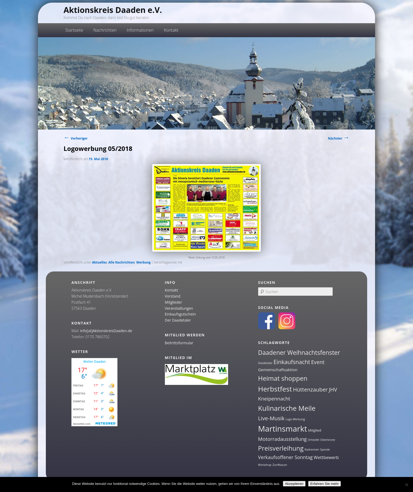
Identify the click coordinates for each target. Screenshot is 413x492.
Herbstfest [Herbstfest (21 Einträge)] (275, 389)
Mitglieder (173, 302)
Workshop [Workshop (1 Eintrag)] (265, 465)
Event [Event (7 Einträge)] (317, 362)
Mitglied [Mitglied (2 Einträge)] (314, 430)
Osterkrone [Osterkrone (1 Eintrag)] (327, 440)
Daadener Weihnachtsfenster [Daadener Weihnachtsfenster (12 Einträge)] (299, 352)
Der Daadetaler (178, 320)
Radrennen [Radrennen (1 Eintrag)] (311, 449)
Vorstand (172, 296)
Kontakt (171, 30)
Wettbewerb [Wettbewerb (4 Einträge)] (326, 457)
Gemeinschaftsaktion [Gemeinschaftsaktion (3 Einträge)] (277, 369)
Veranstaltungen (179, 308)
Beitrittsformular (179, 342)
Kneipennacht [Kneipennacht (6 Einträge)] (274, 398)
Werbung (143, 262)
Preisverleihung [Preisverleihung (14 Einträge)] (281, 448)
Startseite (74, 30)
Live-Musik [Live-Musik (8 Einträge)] (271, 418)
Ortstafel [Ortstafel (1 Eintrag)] (313, 440)
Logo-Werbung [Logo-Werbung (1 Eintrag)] (295, 419)
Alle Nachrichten (121, 262)
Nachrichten (105, 30)
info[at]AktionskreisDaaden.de (106, 330)
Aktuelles (99, 262)
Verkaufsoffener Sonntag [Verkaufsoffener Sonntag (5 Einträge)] (285, 457)
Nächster (339, 138)
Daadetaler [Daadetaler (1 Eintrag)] (265, 363)
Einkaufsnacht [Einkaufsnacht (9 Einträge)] (292, 362)
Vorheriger (75, 138)
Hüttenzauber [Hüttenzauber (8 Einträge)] (310, 389)
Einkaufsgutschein (180, 314)
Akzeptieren (294, 484)
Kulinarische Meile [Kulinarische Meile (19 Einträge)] (287, 408)
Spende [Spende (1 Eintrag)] (325, 449)
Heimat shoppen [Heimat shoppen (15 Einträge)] (282, 378)
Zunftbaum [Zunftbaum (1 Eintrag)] (279, 465)
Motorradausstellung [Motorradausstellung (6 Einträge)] (282, 439)
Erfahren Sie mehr (324, 484)
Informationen (140, 30)
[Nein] (406, 484)
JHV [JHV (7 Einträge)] (333, 389)
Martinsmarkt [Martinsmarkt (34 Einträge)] (282, 428)
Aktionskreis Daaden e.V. (112, 9)
